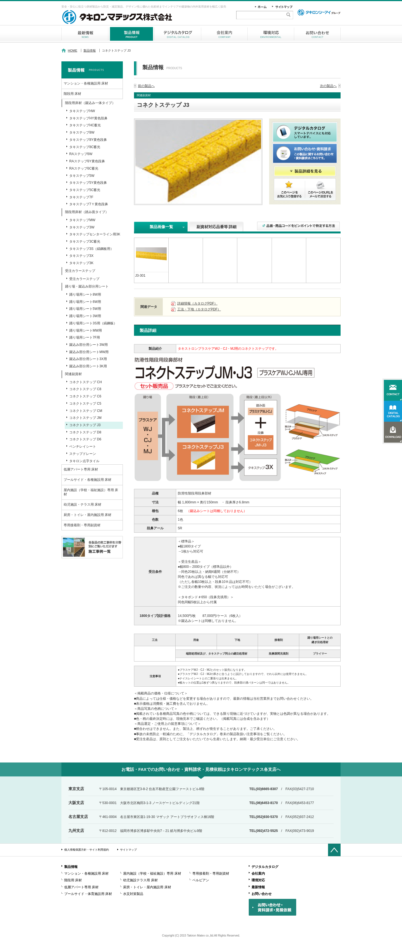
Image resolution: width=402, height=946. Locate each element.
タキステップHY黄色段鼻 (88, 118)
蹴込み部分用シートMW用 (89, 352)
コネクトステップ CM (85, 411)
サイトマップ (128, 849)
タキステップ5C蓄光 (84, 190)
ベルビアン (200, 880)
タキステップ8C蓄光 (84, 147)
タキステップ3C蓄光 (84, 241)
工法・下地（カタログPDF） (199, 309)
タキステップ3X (81, 256)
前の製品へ (146, 86)
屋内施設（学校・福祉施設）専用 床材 (91, 492)
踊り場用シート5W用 (85, 309)
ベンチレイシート (82, 446)
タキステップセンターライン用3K (94, 234)
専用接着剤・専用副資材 (82, 525)
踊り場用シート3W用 (85, 316)
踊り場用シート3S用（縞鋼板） (93, 323)
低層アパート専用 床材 (81, 469)
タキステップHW (82, 111)
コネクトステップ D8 (85, 432)
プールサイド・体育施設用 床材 (88, 894)
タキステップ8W (81, 132)
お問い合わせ (317, 33)
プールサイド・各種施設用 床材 (87, 480)
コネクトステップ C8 (85, 389)
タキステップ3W (81, 227)
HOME (72, 50)
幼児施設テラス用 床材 (140, 880)
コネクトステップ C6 (85, 396)
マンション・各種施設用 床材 (86, 83)
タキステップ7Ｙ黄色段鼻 (88, 204)
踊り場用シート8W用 (85, 294)
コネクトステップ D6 (85, 439)
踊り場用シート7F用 (84, 337)
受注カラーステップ (84, 279)
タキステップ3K (81, 263)
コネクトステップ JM (85, 418)
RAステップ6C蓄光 (83, 168)
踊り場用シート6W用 (85, 302)
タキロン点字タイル (84, 461)
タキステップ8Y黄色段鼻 (88, 140)
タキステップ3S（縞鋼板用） (91, 249)
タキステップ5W (81, 176)
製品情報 (131, 33)
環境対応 (271, 33)
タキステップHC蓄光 (85, 125)
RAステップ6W (80, 154)
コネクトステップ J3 (84, 425)
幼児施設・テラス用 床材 (82, 504)
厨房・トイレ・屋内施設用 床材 (87, 515)
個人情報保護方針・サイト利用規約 (86, 849)
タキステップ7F (81, 197)
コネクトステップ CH (85, 382)
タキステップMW (82, 220)
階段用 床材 (72, 94)
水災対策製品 (133, 894)
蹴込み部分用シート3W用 (88, 345)
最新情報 (84, 33)
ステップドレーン (82, 454)
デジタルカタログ (178, 33)
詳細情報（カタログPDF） (197, 303)
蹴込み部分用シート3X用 (88, 359)
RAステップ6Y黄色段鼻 (87, 161)
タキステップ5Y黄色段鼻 (88, 183)
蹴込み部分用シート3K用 (88, 366)
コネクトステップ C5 (85, 404)
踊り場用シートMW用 (85, 330)
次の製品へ (328, 86)
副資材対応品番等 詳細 (217, 227)
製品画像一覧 (161, 227)
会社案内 (224, 33)
